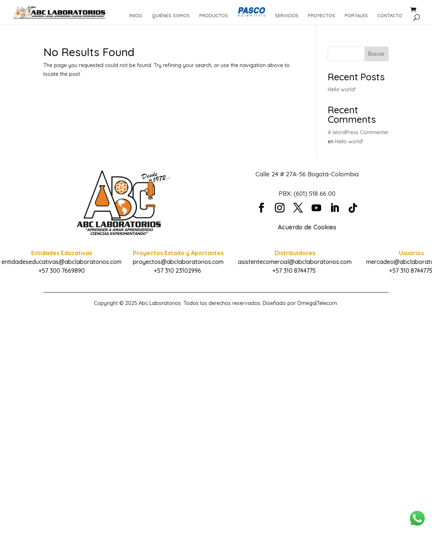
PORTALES (356, 15)
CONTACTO (389, 15)
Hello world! (342, 89)
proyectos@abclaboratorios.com (178, 261)
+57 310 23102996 (177, 270)
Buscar (376, 54)
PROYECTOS (321, 15)
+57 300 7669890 (62, 270)
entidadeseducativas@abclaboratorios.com (61, 261)
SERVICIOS (286, 15)
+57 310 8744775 (294, 270)
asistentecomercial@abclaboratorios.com (295, 261)
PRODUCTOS (213, 15)
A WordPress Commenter (358, 132)
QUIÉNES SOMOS (171, 15)
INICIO (135, 15)
